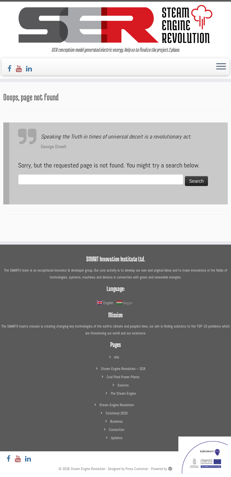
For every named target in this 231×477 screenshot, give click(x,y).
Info (116, 357)
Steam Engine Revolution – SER (123, 368)
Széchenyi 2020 (117, 413)
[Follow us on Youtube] (21, 68)
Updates (116, 438)
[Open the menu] (221, 67)
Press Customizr (136, 468)
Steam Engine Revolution (116, 405)
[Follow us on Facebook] (12, 68)
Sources (123, 385)
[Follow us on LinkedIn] (31, 68)
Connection (116, 429)
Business (116, 421)
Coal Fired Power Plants (123, 377)
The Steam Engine (123, 393)
